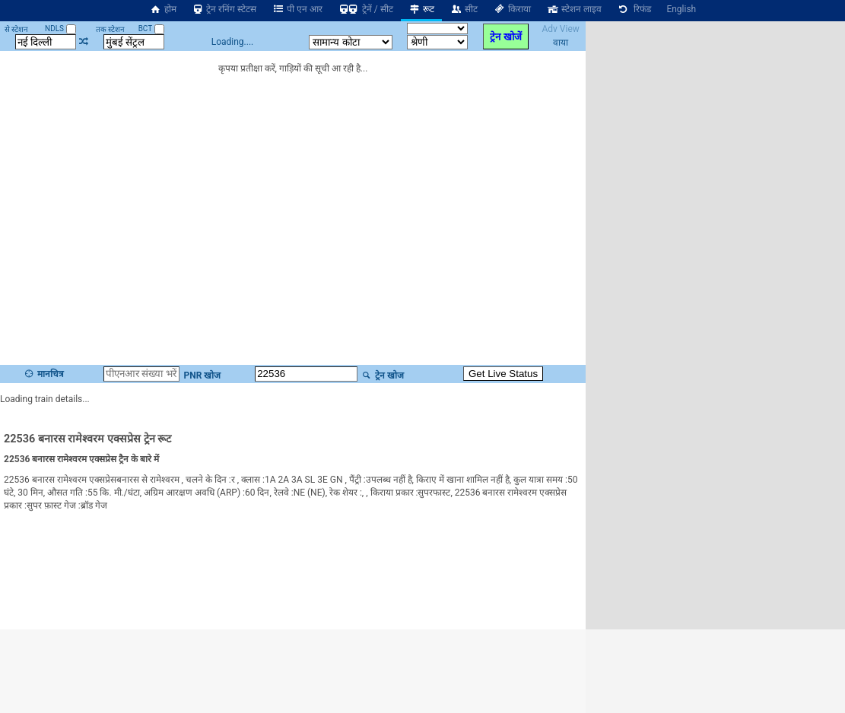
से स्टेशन (16, 29)
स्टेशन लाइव (574, 9)
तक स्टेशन (110, 29)
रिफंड (634, 9)
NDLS (60, 28)
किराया (512, 9)
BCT (151, 28)
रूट (421, 9)
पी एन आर (297, 9)
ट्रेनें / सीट (365, 9)
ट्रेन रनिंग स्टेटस (224, 9)
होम (162, 9)
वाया (560, 42)
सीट (464, 9)
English (681, 9)
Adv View (560, 29)
